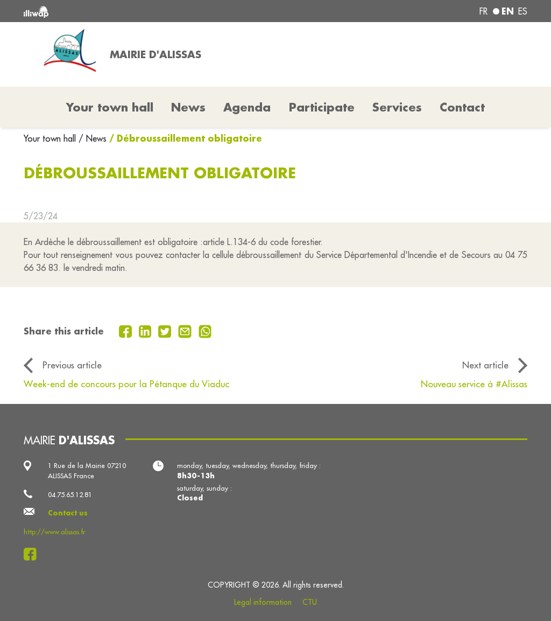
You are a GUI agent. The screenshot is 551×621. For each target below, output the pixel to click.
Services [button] (397, 107)
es (522, 11)
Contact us (68, 512)
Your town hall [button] (109, 107)
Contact (462, 107)
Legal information (263, 602)
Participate (322, 107)
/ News (93, 138)
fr (483, 11)
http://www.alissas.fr (54, 531)
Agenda (247, 107)
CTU (309, 602)
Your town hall (51, 138)
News (188, 107)
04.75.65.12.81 (70, 494)
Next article (485, 365)
